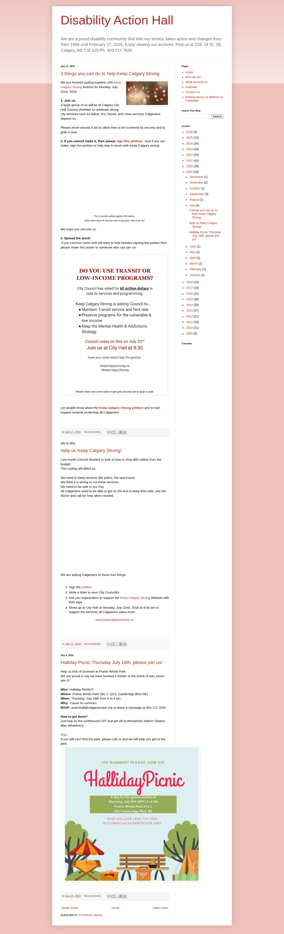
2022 (190, 154)
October (195, 188)
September (197, 194)
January (195, 275)
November (197, 182)
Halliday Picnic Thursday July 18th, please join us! (111, 662)
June (193, 246)
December (197, 177)
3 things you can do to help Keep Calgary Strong (110, 73)
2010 (190, 327)
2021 (190, 160)
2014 (190, 305)
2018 (190, 282)
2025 (190, 137)
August (194, 199)
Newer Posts (70, 908)
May (193, 252)
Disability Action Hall (117, 20)
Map (64, 734)
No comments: (93, 432)
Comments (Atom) (90, 915)
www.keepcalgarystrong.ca (114, 619)
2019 (190, 172)
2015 (190, 299)
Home (115, 908)
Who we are (193, 77)
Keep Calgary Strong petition (121, 407)
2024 (190, 143)
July (193, 205)
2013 (190, 310)
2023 (190, 149)
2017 (190, 287)
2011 (190, 322)
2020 (190, 166)
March (194, 263)
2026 (190, 132)
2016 (190, 293)
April (193, 258)
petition (87, 587)
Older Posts (160, 908)
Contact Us (192, 92)
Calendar (191, 87)
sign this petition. (130, 141)
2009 (190, 333)
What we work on (196, 82)
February (196, 269)
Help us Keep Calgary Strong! (91, 450)
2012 (190, 316)
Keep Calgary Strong (135, 597)
